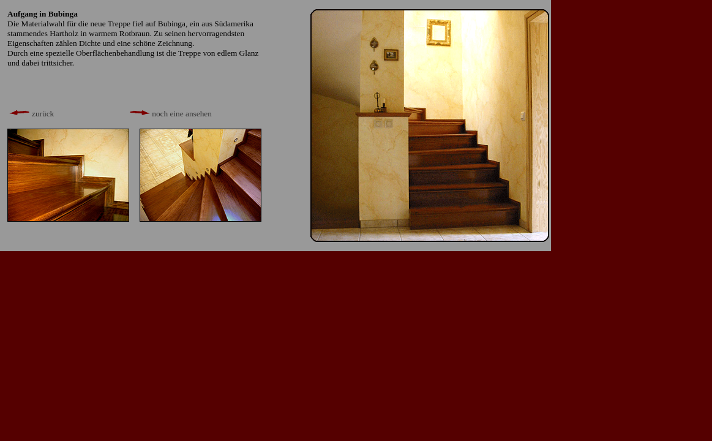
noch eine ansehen (169, 113)
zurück (30, 113)
